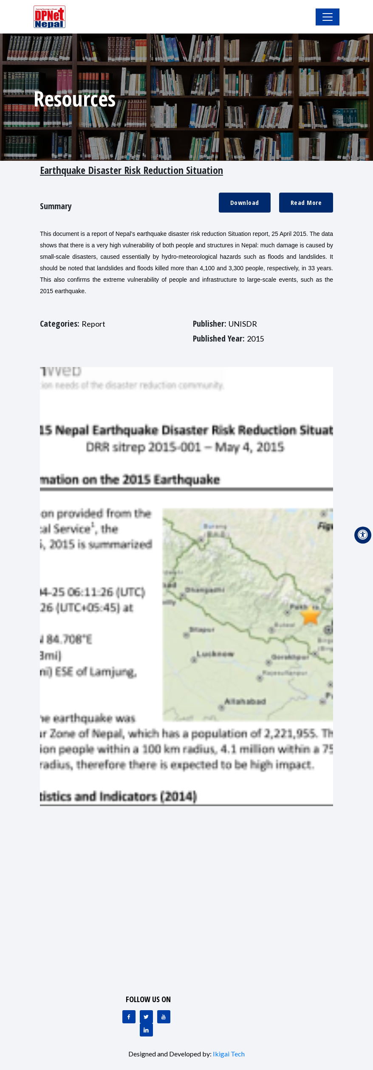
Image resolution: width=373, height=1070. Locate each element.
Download (244, 202)
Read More (306, 202)
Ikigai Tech (229, 1054)
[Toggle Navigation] (327, 16)
